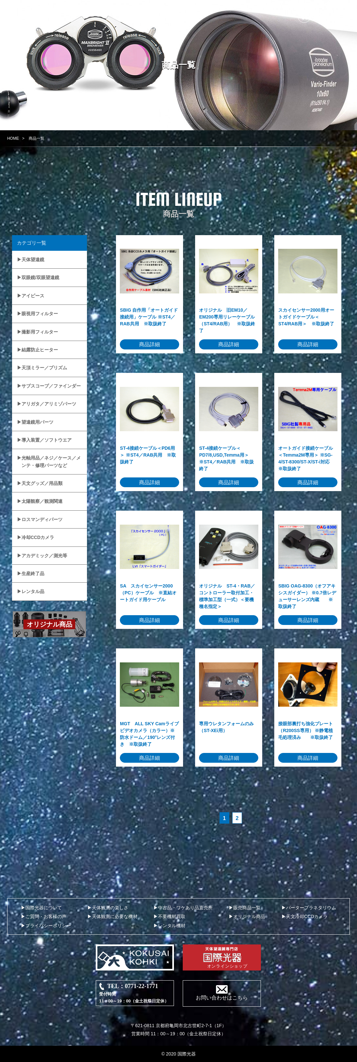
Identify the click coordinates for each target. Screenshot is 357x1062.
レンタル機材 (171, 925)
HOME (13, 138)
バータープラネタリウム (311, 907)
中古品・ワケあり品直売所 (185, 907)
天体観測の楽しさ (110, 907)
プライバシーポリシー (48, 925)
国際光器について (43, 907)
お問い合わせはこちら (222, 997)
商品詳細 (149, 344)
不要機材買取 (171, 916)
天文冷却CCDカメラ (307, 916)
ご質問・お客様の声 (45, 916)
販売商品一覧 (247, 907)
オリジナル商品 (249, 916)
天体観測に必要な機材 (114, 916)
